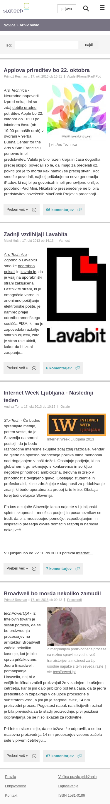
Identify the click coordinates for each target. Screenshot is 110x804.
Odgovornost (15, 786)
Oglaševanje (68, 786)
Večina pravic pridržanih (77, 777)
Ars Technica (67, 145)
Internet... (84, 553)
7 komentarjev (59, 568)
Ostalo (65, 406)
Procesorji (74, 599)
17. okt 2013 (39, 76)
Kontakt (11, 795)
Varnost (64, 240)
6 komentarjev (59, 368)
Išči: (9, 45)
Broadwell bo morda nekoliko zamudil (52, 593)
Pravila (10, 777)
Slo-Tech (12, 420)
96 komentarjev (60, 210)
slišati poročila (16, 625)
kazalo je (28, 272)
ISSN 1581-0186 (71, 795)
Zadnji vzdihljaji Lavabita (35, 234)
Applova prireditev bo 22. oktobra (47, 70)
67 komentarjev (60, 756)
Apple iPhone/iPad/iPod (84, 76)
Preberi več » (17, 210)
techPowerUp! (64, 672)
